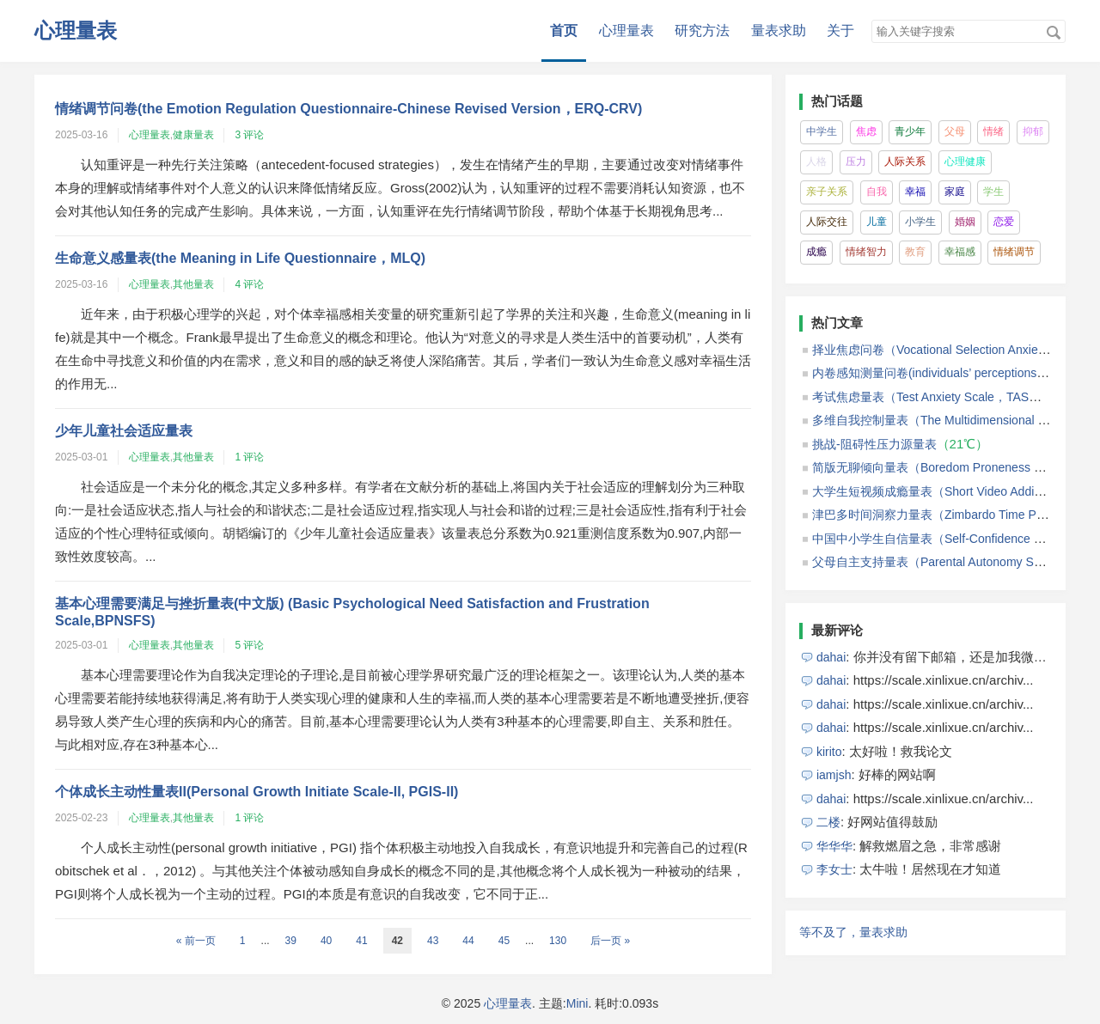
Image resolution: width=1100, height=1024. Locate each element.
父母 (954, 131)
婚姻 (965, 222)
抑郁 (1033, 131)
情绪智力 (866, 252)
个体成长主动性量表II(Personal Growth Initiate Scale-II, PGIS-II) (256, 791)
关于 (840, 30)
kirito (829, 752)
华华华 (834, 846)
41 (361, 941)
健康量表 (193, 135)
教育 (915, 252)
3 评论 (249, 135)
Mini (577, 1003)
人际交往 (826, 222)
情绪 (993, 131)
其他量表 (193, 284)
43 (432, 941)
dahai (831, 657)
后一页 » (610, 941)
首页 (564, 30)
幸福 (915, 192)
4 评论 (249, 284)
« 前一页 (196, 941)
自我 (876, 192)
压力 (856, 161)
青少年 (910, 131)
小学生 (920, 222)
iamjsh (834, 775)
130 (557, 941)
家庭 (954, 192)
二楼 (828, 822)
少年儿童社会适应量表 (123, 431)
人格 (816, 161)
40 (326, 941)
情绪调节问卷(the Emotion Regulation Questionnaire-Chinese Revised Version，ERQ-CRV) (348, 108)
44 (468, 941)
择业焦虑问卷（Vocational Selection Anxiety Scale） (952, 350)
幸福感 (959, 252)
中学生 (821, 131)
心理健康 (965, 161)
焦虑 (866, 131)
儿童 (876, 222)
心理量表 (75, 30)
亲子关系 (826, 192)
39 (290, 941)
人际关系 (905, 161)
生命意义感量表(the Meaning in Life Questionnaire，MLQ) (240, 258)
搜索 (1053, 32)
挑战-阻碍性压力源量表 (874, 444)
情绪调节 (1014, 252)
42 (397, 941)
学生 (993, 192)
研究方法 (702, 30)
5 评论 (249, 645)
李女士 (834, 869)
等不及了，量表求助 (853, 932)
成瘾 (816, 252)
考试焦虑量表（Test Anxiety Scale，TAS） (926, 397)
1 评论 (249, 457)
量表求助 (778, 30)
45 (504, 941)
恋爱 (1003, 222)
